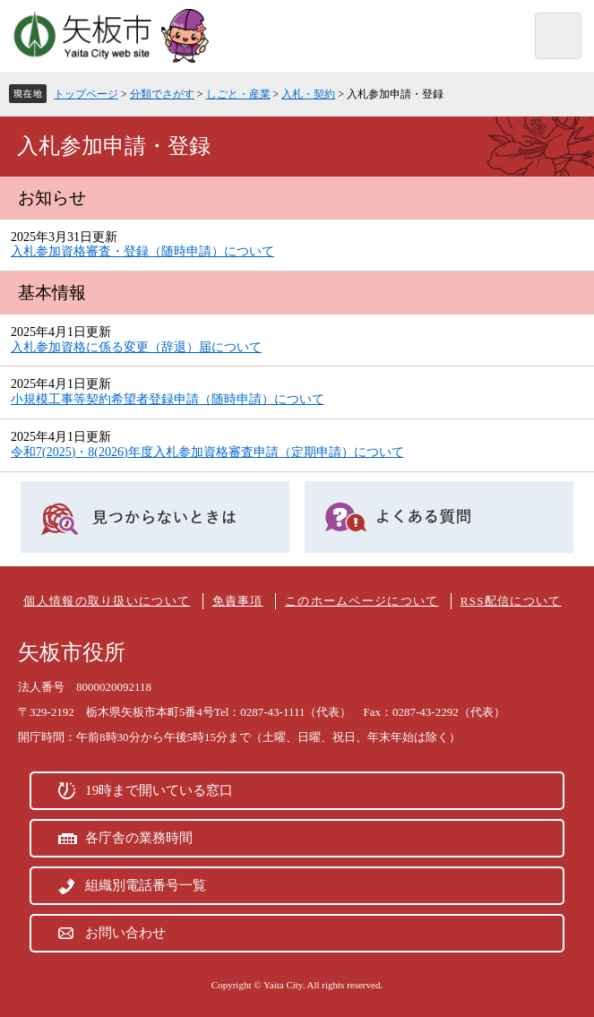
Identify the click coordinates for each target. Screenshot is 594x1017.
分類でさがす (162, 94)
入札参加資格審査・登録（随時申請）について (142, 251)
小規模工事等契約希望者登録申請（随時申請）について (167, 399)
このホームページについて (362, 601)
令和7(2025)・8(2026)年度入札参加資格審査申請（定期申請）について (207, 452)
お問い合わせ (125, 933)
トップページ (86, 94)
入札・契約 (308, 94)
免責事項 (237, 601)
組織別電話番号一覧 (145, 885)
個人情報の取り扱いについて (106, 601)
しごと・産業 (238, 94)
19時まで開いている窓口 (159, 790)
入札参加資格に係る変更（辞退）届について (136, 347)
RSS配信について (511, 601)
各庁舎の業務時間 (139, 838)
